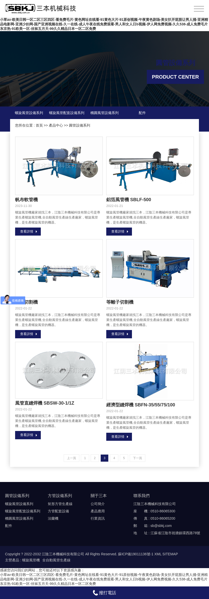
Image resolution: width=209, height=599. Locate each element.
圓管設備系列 (79, 125)
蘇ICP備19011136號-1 (135, 554)
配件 (142, 113)
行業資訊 (98, 519)
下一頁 (137, 458)
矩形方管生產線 (60, 504)
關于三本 (99, 496)
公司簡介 (98, 504)
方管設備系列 (60, 496)
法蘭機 (53, 519)
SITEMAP (170, 554)
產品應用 (98, 511)
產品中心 (56, 125)
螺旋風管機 (31, 560)
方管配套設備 (58, 511)
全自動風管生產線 (56, 560)
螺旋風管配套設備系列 (66, 113)
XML (157, 554)
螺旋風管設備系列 (29, 113)
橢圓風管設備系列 (104, 113)
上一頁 (71, 458)
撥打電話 (104, 592)
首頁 (39, 125)
